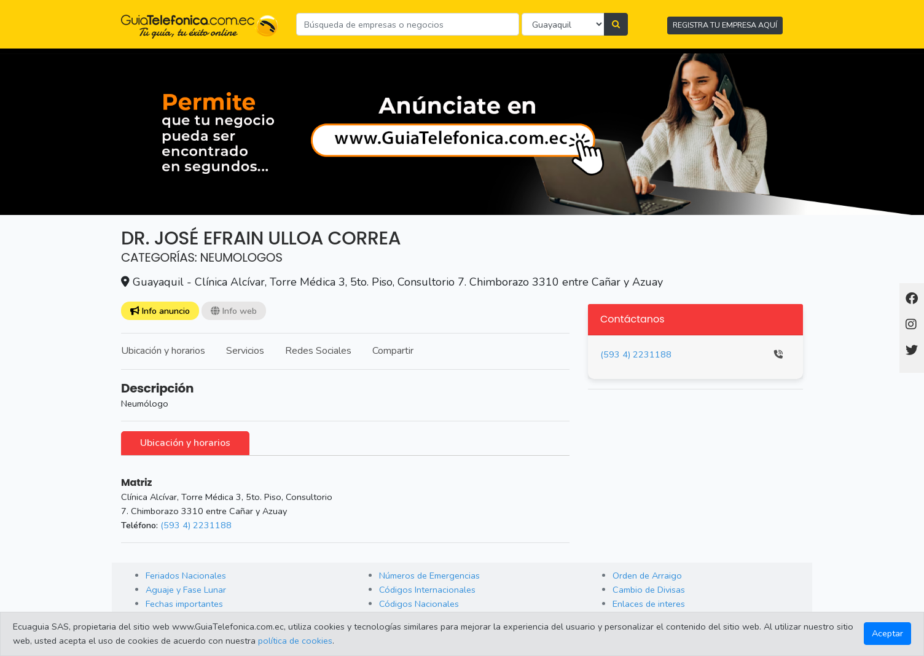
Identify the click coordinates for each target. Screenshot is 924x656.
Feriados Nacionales (186, 575)
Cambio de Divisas (649, 590)
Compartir (392, 350)
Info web (234, 311)
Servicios (245, 350)
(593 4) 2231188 (196, 525)
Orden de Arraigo (647, 575)
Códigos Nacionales (419, 604)
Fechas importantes (184, 604)
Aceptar (887, 633)
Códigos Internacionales (427, 590)
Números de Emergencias (429, 575)
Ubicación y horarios (163, 350)
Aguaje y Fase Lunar (186, 590)
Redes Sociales (318, 350)
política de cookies (295, 641)
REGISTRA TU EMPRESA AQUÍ (725, 25)
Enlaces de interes (649, 604)
